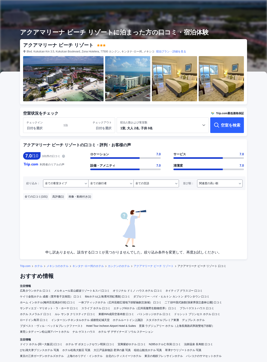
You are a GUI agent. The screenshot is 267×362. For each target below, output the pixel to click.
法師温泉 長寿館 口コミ (198, 344)
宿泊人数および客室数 (162, 127)
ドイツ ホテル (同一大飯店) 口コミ (41, 344)
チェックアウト (102, 122)
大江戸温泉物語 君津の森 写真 (112, 350)
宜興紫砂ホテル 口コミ (132, 344)
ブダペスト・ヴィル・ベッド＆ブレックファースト (51, 325)
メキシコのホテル (58, 266)
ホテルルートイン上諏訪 (128, 320)
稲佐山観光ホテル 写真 (148, 350)
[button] (162, 128)
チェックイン (34, 122)
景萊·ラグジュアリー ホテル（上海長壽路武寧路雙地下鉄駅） (177, 325)
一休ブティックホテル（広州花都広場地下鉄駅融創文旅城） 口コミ (119, 302)
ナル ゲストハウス (83, 331)
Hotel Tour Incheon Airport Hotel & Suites (111, 325)
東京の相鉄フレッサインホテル (163, 356)
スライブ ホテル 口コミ (95, 308)
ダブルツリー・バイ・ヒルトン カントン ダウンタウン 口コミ (171, 296)
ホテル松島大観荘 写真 (76, 350)
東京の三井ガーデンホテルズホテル (42, 356)
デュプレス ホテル (193, 320)
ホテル (38, 266)
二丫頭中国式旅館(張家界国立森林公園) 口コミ (193, 302)
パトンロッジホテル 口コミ (154, 314)
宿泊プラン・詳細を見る (171, 51)
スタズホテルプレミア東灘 (162, 320)
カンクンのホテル (119, 266)
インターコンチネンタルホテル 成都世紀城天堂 (80, 320)
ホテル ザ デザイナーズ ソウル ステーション (125, 331)
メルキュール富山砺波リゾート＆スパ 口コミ (82, 290)
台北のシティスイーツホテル (123, 356)
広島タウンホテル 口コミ (35, 290)
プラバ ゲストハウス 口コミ (197, 308)
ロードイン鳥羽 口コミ (34, 320)
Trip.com (25, 266)
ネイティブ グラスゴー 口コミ (184, 290)
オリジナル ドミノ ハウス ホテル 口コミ (137, 290)
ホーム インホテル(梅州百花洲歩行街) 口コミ (47, 302)
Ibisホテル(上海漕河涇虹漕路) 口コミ (107, 296)
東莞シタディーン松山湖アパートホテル (44, 331)
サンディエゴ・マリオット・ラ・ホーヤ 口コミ (49, 308)
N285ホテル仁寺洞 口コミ (165, 344)
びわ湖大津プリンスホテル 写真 (39, 350)
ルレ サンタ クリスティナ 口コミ (75, 314)
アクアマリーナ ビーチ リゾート (154, 266)
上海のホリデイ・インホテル (85, 356)
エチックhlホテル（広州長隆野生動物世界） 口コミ (145, 308)
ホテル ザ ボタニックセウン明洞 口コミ (90, 344)
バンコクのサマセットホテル (204, 356)
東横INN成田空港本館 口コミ (116, 314)
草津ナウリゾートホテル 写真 (183, 350)
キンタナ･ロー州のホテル (88, 266)
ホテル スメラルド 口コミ (36, 314)
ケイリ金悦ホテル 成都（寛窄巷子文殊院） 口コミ (51, 296)
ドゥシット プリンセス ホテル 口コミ (197, 314)
